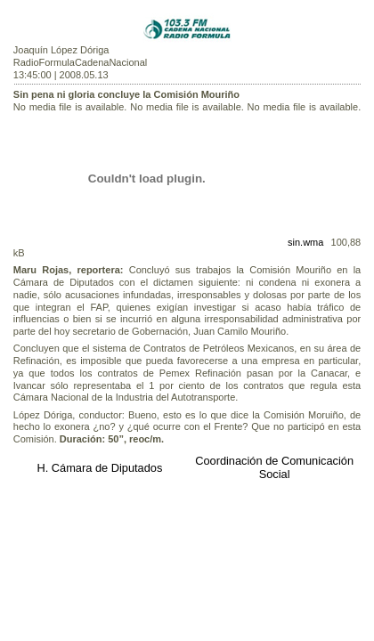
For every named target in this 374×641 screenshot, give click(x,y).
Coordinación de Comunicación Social (274, 467)
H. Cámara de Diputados (99, 468)
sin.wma (305, 242)
